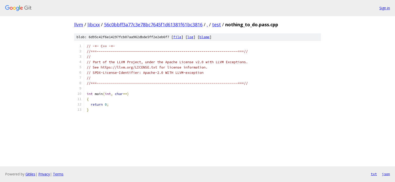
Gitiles (30, 174)
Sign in (384, 8)
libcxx (93, 24)
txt (374, 174)
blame (205, 37)
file (177, 37)
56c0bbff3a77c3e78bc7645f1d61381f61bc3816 (153, 24)
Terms (58, 174)
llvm (78, 24)
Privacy (44, 174)
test (216, 24)
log (190, 37)
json (386, 174)
